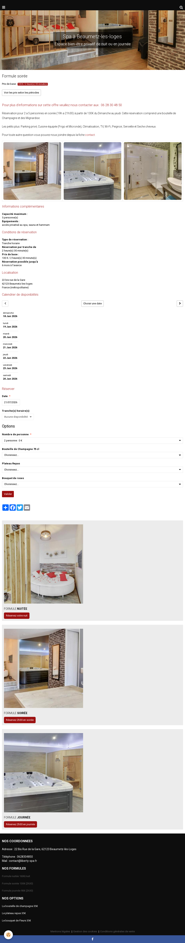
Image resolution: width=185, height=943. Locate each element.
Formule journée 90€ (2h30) (17, 890)
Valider (8, 493)
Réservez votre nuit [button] (17, 615)
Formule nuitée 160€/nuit (16, 876)
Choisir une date (92, 303)
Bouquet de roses (13, 478)
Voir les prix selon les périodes (21, 92)
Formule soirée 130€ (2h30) (17, 883)
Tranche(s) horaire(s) (15, 410)
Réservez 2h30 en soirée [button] (20, 719)
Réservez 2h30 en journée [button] (20, 824)
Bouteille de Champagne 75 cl (20, 449)
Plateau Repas (11, 463)
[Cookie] (8, 934)
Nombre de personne (15, 434)
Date (5, 396)
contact (90, 134)
